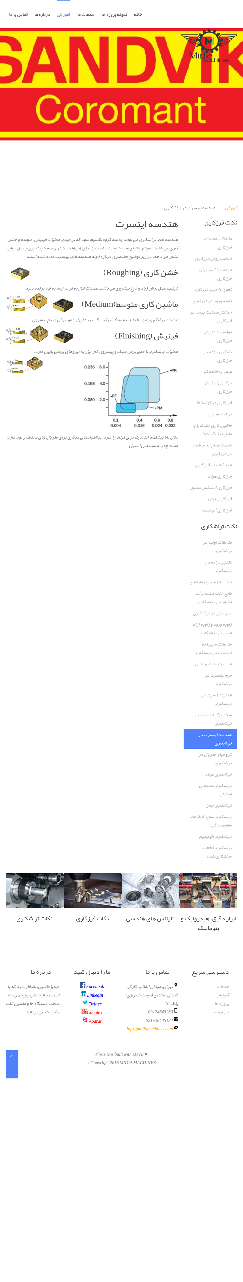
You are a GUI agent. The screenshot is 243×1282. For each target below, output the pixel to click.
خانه (138, 14)
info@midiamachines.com (150, 1028)
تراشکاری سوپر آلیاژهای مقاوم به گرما (211, 821)
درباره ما (42, 14)
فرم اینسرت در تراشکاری (218, 679)
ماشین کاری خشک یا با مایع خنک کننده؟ (212, 429)
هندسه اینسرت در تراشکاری (215, 739)
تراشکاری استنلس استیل (215, 789)
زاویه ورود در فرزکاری (212, 300)
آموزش (63, 14)
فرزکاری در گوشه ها (214, 402)
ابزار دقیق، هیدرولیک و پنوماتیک (208, 923)
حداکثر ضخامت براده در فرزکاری (211, 316)
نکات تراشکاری (34, 918)
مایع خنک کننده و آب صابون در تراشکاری (213, 597)
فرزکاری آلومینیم (217, 510)
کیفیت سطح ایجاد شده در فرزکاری (212, 449)
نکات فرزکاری (92, 918)
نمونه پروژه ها (114, 14)
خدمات (223, 986)
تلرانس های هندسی (150, 918)
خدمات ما (85, 14)
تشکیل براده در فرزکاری (217, 356)
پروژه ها (221, 1003)
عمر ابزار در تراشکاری (212, 613)
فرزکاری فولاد (220, 476)
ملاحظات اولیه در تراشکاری (217, 546)
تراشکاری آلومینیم (215, 836)
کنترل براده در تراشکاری (218, 566)
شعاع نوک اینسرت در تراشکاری (213, 719)
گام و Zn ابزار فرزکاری (212, 289)
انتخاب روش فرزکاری (213, 258)
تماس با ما (18, 14)
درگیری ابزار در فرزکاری (218, 387)
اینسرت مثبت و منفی (213, 663)
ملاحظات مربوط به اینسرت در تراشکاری (213, 648)
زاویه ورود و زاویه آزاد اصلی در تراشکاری (212, 628)
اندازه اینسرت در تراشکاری (216, 699)
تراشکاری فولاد (218, 774)
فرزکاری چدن (220, 498)
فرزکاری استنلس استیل (211, 487)
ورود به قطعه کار (217, 371)
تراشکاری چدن (218, 805)
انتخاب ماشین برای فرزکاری (215, 274)
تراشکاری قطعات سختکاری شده (217, 852)
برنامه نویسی (220, 413)
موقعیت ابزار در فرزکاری (218, 336)
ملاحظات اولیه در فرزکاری (217, 243)
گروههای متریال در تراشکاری (215, 758)
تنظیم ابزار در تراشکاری (211, 581)
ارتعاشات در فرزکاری (213, 464)
